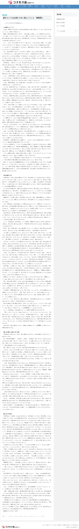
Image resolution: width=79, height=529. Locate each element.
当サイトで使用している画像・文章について (62, 525)
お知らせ (45, 525)
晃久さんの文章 (60, 22)
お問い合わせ (75, 525)
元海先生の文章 (60, 19)
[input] (66, 31)
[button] (76, 31)
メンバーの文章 (60, 26)
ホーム (41, 525)
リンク (50, 525)
